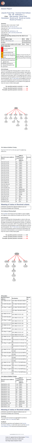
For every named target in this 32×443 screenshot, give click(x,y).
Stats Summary (13, 16)
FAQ (10, 14)
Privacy (27, 437)
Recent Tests (23, 16)
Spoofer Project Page (8, 13)
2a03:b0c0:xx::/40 (13, 31)
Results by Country (24, 18)
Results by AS (14, 18)
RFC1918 (8, 40)
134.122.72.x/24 (13, 26)
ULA (12, 40)
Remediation (5, 18)
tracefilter (5, 213)
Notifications (19, 14)
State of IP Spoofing (11, 419)
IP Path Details (15, 78)
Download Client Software (23, 13)
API (13, 14)
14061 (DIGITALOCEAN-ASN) (15, 28)
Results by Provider (15, 19)
